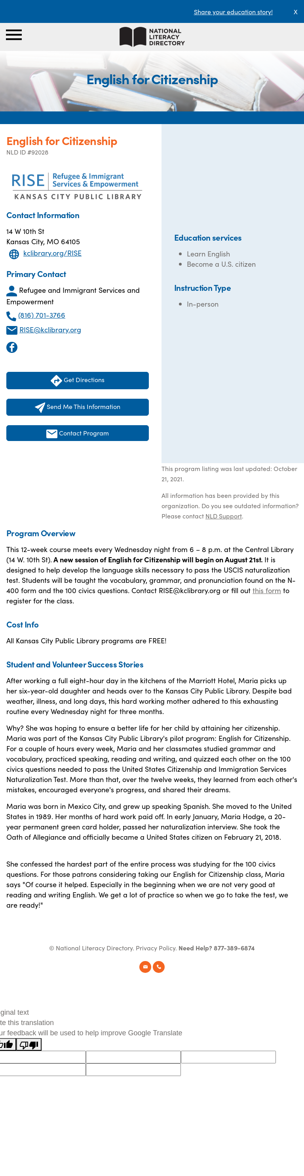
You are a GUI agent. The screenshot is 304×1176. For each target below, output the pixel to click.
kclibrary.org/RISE (52, 253)
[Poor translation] (29, 1044)
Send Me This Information (78, 407)
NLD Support (223, 515)
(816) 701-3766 (41, 315)
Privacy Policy (155, 947)
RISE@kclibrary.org (50, 329)
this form (267, 590)
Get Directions (77, 380)
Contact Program (77, 433)
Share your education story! (233, 11)
